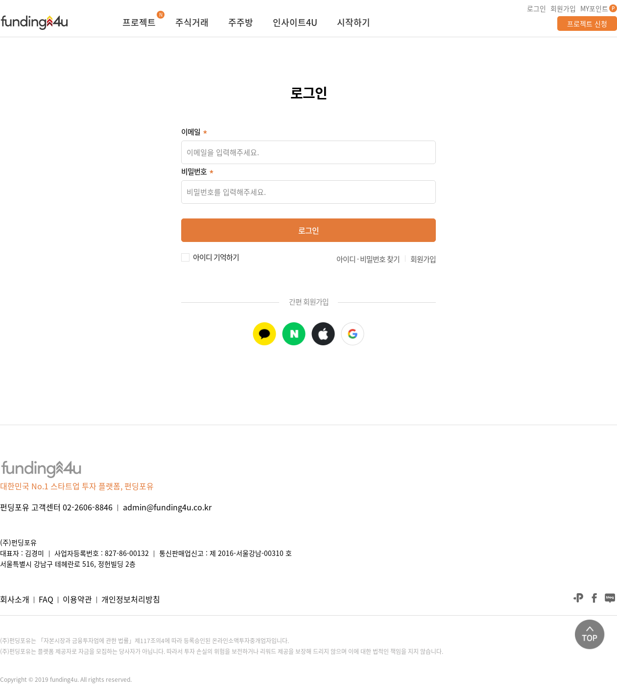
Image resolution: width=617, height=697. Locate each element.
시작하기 (353, 23)
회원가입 (563, 8)
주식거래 (192, 23)
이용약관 (77, 599)
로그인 (536, 8)
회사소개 (14, 599)
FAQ (46, 599)
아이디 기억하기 (216, 256)
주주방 (240, 23)
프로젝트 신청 (587, 23)
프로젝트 (139, 23)
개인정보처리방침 (130, 599)
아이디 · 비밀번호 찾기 (368, 259)
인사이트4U (295, 23)
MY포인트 (594, 8)
